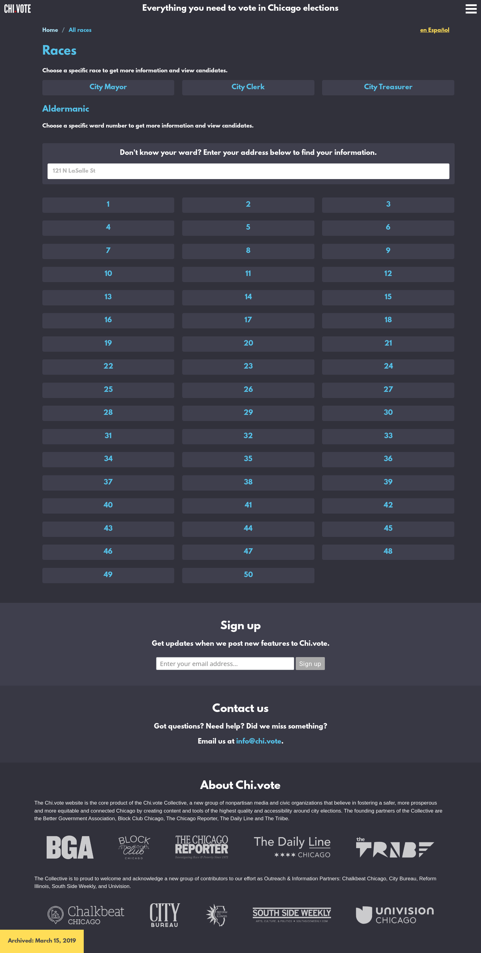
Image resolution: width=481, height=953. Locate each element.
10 (108, 274)
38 (248, 483)
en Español (434, 30)
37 (108, 483)
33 (388, 436)
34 (108, 459)
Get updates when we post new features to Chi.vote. (240, 644)
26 (248, 390)
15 (388, 297)
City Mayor (108, 87)
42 (388, 506)
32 (248, 436)
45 (388, 529)
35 (248, 459)
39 (388, 483)
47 (248, 552)
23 (248, 367)
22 (108, 367)
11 (248, 274)
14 (248, 297)
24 (388, 367)
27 (388, 390)
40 (108, 506)
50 (248, 575)
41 (248, 506)
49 (108, 575)
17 (248, 320)
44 (248, 529)
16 (108, 320)
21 (388, 344)
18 (388, 320)
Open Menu (471, 8)
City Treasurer (388, 87)
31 (108, 436)
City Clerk (248, 87)
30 (388, 413)
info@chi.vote (258, 742)
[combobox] (248, 171)
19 (108, 344)
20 (248, 344)
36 (388, 459)
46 (108, 552)
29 (248, 413)
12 (388, 274)
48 (388, 552)
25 (108, 390)
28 (108, 413)
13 (108, 297)
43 (108, 529)
